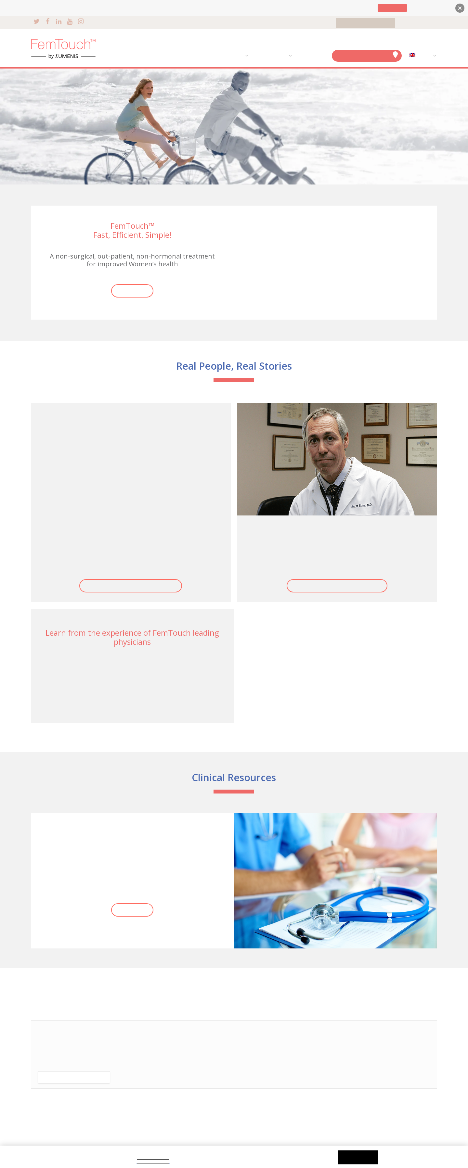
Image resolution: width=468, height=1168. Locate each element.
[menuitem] (421, 56)
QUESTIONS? (310, 55)
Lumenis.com (392, 8)
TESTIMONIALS (270, 55)
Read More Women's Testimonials (130, 585)
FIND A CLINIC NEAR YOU (366, 55)
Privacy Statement (153, 1161)
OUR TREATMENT (224, 55)
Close (358, 1157)
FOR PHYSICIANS (418, 23)
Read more (132, 290)
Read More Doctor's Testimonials (337, 585)
